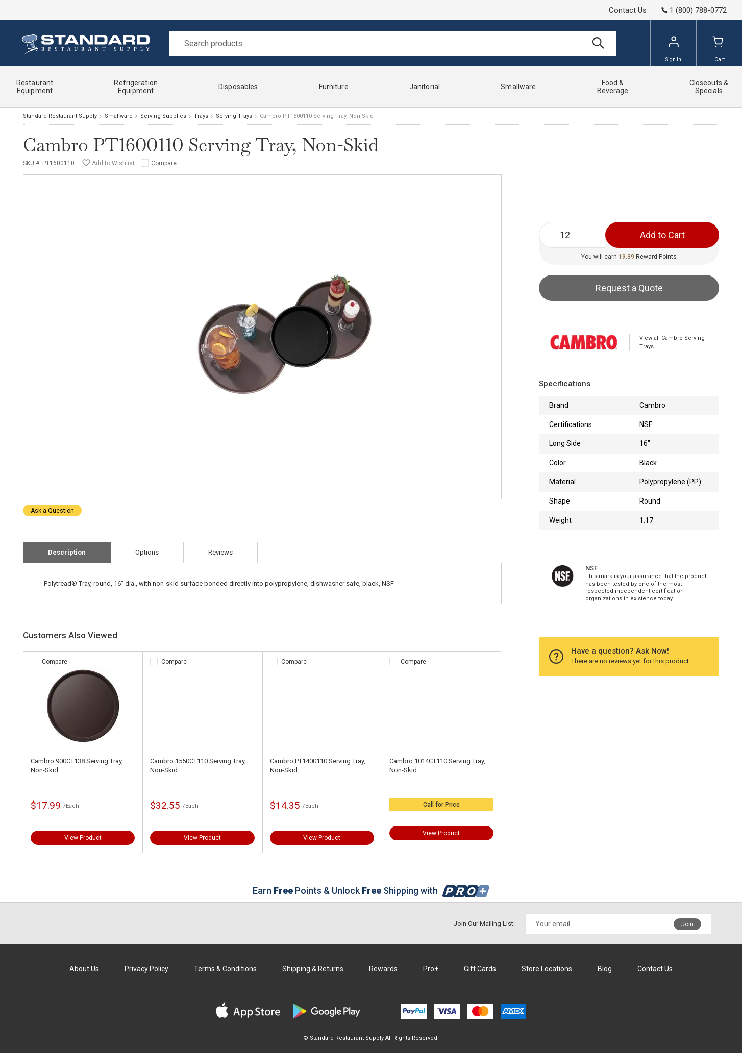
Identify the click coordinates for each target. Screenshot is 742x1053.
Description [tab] (67, 552)
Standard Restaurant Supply (60, 116)
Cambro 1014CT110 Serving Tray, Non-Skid (437, 765)
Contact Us (628, 10)
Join (687, 924)
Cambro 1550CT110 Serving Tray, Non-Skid (198, 765)
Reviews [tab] (220, 552)
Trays (201, 116)
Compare (164, 163)
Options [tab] (147, 552)
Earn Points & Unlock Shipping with (371, 890)
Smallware (119, 116)
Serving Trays (234, 116)
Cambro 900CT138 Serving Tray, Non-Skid (77, 765)
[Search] (392, 43)
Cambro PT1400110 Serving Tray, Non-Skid (317, 765)
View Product (83, 837)
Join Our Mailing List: (484, 923)
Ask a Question (52, 510)
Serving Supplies (163, 116)
